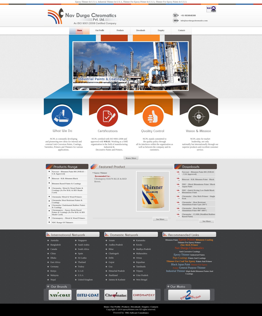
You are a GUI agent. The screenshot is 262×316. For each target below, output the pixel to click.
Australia (54, 240)
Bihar (111, 249)
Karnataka (140, 240)
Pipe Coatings (180, 257)
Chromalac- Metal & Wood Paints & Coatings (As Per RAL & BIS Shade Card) (67, 190)
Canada (53, 249)
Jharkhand (113, 275)
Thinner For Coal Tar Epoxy (180, 261)
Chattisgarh (114, 253)
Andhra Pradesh (116, 244)
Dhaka (53, 258)
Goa (110, 266)
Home (106, 307)
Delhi (111, 258)
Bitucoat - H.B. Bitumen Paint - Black (198, 179)
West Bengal (141, 279)
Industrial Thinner (175, 270)
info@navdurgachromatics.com (194, 20)
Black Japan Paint (180, 264)
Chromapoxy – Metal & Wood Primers (68, 218)
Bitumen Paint (171, 240)
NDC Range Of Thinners (62, 222)
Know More (131, 158)
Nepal (53, 279)
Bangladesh (55, 244)
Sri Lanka (82, 258)
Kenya (53, 271)
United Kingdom (85, 279)
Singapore (82, 240)
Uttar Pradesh (142, 275)
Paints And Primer (204, 261)
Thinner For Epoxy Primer (189, 242)
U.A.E (81, 271)
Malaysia (54, 275)
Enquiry (161, 30)
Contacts (181, 30)
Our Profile (99, 30)
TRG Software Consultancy (137, 313)
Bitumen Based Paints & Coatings (66, 183)
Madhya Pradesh (143, 249)
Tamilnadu (140, 266)
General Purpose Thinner (192, 267)
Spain (80, 253)
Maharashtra (141, 253)
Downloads (140, 30)
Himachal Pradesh (117, 271)
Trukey (81, 266)
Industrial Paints (197, 255)
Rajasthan (140, 262)
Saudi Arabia (83, 244)
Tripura (139, 271)
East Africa (55, 262)
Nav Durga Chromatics (189, 247)
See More (160, 219)
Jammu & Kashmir (117, 279)
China (53, 253)
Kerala (139, 244)
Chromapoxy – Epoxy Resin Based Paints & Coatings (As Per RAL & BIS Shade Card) (68, 212)
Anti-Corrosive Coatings (189, 251)
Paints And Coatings (197, 258)
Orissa (139, 258)
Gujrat (111, 262)
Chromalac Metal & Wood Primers (67, 197)
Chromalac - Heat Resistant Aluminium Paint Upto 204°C (194, 203)
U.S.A (80, 275)
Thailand (82, 262)
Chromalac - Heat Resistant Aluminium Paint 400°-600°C (194, 209)
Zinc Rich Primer (189, 244)
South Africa (83, 249)
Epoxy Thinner (182, 254)
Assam (112, 240)
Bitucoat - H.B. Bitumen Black (65, 178)
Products (120, 30)
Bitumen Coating (204, 239)
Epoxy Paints (187, 239)
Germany (54, 266)
